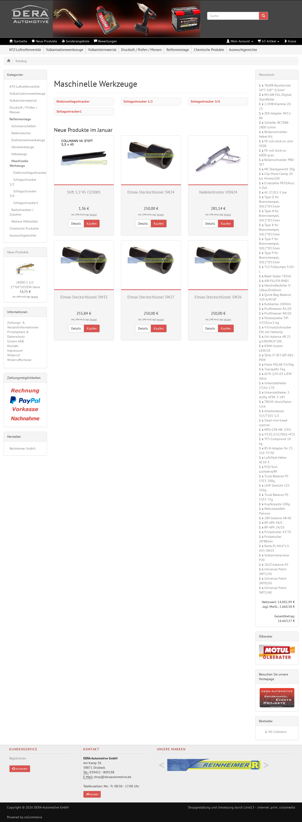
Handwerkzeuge (22, 147)
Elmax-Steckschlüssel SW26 (218, 297)
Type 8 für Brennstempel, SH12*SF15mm (269, 229)
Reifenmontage (177, 49)
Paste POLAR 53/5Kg (279, 364)
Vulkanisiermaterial (102, 49)
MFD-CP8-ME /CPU (277, 430)
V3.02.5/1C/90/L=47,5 (279, 434)
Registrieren (17, 758)
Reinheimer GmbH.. (23, 448)
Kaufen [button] (92, 223)
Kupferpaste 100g (277, 504)
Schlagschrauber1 (69, 111)
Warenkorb (266, 75)
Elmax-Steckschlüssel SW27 (150, 297)
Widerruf (13, 355)
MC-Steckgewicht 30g (279, 169)
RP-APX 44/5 (273, 523)
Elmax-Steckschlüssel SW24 (150, 192)
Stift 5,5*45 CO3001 (84, 192)
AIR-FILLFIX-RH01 (276, 281)
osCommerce (33, 817)
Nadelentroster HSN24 (218, 192)
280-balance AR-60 (277, 518)
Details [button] (76, 223)
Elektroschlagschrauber (73, 101)
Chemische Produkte (209, 49)
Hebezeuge (18, 154)
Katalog (21, 61)
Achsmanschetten (23, 126)
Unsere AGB (15, 341)
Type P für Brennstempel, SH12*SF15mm (269, 257)
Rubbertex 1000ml (277, 304)
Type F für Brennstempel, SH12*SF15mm (269, 243)
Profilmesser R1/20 (277, 309)
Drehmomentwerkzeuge (26, 140)
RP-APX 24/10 (274, 527)
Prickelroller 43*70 (277, 532)
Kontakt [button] (92, 794)
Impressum (15, 350)
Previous (161, 765)
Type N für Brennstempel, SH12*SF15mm (269, 215)
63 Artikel (268, 41)
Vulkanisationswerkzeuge (64, 49)
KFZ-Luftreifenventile (25, 49)
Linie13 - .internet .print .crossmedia (269, 807)
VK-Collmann (277, 732)
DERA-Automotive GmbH (51, 807)
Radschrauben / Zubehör (21, 212)
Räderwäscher (20, 133)
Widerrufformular (19, 360)
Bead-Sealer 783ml (277, 276)
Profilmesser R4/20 (277, 313)
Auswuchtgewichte (243, 49)
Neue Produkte (17, 252)
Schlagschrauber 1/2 (138, 101)
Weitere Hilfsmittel (24, 221)
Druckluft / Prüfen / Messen (141, 49)
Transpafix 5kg (274, 369)
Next (266, 765)
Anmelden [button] (20, 768)
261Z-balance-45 (276, 564)
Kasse (290, 41)
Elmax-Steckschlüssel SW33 (83, 297)
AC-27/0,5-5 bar (275, 192)
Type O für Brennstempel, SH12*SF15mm (269, 201)
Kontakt (12, 346)
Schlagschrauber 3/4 (205, 101)
